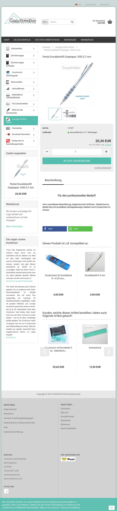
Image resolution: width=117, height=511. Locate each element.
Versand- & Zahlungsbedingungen (18, 418)
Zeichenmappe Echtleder (15, 64)
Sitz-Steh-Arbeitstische (47, 40)
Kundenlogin (90, 5)
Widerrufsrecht (10, 409)
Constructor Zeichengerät (14, 74)
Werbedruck (87, 40)
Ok (111, 508)
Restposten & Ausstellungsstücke (15, 142)
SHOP (6, 40)
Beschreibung (53, 180)
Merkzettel (104, 5)
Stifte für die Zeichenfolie (14, 111)
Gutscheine (65, 409)
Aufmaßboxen (15, 88)
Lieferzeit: (47, 132)
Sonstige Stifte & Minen (16, 120)
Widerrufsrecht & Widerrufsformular (19, 423)
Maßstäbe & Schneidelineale (14, 96)
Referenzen (70, 40)
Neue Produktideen (68, 428)
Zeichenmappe (15, 56)
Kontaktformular (67, 417)
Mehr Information (14, 226)
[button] (55, 229)
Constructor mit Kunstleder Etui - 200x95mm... (58, 349)
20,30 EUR (20, 193)
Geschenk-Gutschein (18, 134)
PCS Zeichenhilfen (17, 103)
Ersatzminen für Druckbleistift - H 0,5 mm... (58, 277)
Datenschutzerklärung (13, 432)
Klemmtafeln (14, 82)
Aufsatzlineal (95, 348)
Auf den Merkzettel (102, 168)
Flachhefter (14, 128)
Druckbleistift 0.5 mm (95, 275)
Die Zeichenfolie (22, 40)
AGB (5, 427)
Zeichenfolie (14, 49)
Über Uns (64, 413)
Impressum (9, 413)
